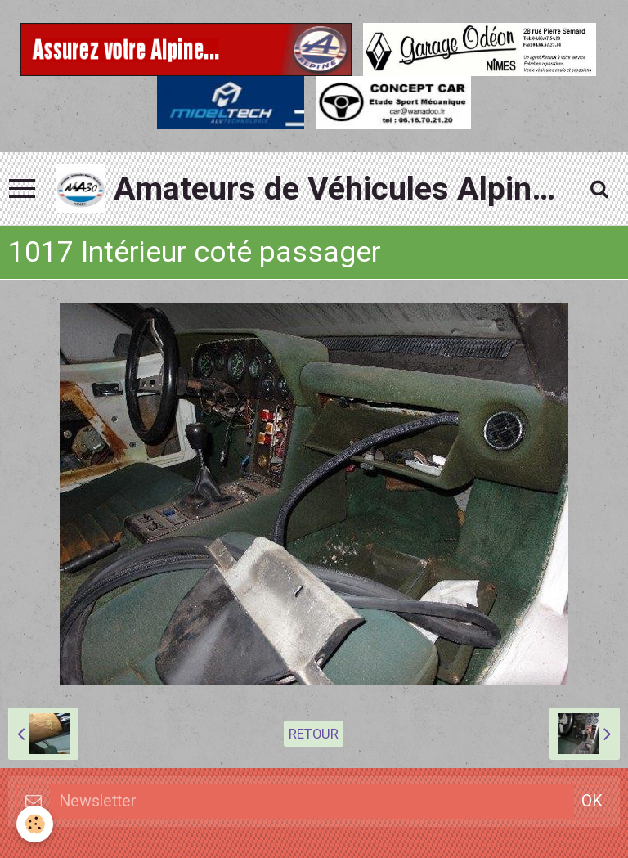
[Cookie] (34, 824)
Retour (314, 733)
